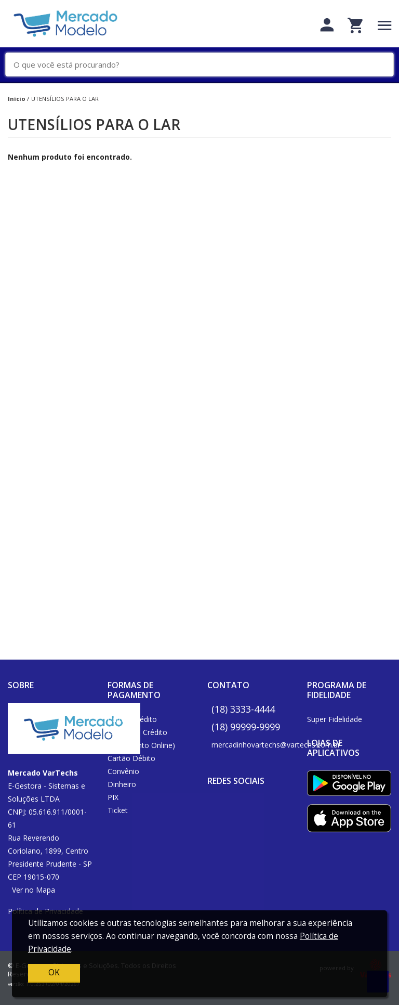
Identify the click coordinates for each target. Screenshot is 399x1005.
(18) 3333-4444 (243, 709)
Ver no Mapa (33, 890)
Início (16, 98)
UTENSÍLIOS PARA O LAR (65, 98)
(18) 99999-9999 (245, 726)
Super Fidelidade (334, 719)
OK (54, 972)
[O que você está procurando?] (203, 64)
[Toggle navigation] (385, 25)
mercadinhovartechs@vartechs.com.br (275, 745)
